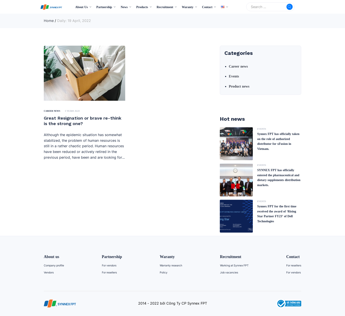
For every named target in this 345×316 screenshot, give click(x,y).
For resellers (109, 272)
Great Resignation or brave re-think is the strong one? (82, 120)
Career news (52, 111)
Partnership (104, 7)
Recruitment (165, 7)
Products (142, 7)
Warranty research (171, 265)
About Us (81, 7)
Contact (207, 7)
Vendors (49, 272)
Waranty (187, 7)
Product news (239, 86)
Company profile (54, 265)
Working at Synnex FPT (234, 265)
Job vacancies (229, 272)
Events (234, 76)
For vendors (109, 265)
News (124, 7)
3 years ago (72, 111)
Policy (163, 272)
